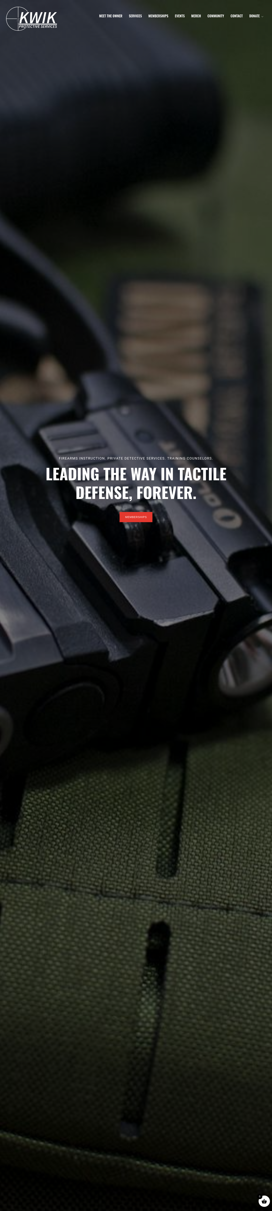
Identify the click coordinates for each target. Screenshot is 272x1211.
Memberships (136, 517)
